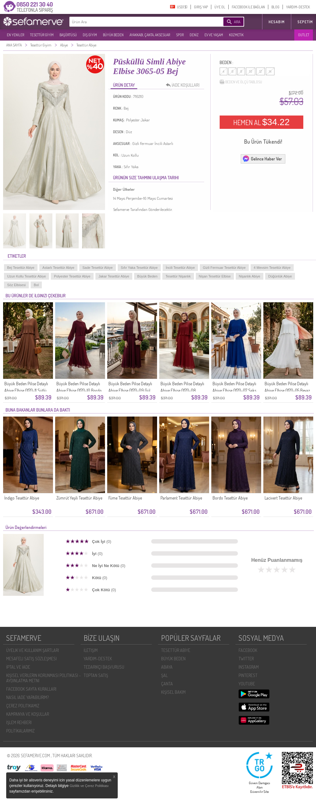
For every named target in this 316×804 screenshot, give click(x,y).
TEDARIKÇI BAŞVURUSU (104, 667)
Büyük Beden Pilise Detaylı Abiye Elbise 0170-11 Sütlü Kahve (26, 390)
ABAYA (167, 667)
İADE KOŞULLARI (184, 85)
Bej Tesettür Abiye (20, 267)
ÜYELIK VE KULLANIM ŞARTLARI (32, 650)
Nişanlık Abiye (249, 276)
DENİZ (194, 35)
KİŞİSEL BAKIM (173, 692)
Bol (36, 285)
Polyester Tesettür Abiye (72, 276)
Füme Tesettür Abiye (125, 497)
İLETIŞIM (91, 650)
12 (260, 71)
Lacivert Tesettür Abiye (283, 497)
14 (270, 71)
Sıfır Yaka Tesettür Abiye (139, 267)
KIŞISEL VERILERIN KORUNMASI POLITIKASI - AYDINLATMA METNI (43, 678)
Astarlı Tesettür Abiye (58, 267)
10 (250, 71)
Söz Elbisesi (16, 285)
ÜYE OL (219, 7)
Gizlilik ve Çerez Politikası (89, 786)
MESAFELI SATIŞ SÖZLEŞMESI (31, 658)
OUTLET (303, 35)
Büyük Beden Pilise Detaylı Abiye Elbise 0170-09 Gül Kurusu (130, 390)
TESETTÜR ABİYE (175, 650)
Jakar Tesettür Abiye (114, 276)
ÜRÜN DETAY (124, 85)
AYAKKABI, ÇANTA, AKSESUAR (149, 35)
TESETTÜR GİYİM (42, 35)
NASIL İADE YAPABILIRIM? (27, 697)
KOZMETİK (236, 35)
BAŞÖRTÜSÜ (68, 35)
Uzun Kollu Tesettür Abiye (26, 276)
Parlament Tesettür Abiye (181, 497)
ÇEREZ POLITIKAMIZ (22, 705)
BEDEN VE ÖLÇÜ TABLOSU (241, 82)
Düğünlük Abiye (280, 276)
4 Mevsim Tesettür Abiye (272, 267)
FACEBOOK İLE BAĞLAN (248, 7)
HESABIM (277, 22)
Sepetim (305, 22)
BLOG (275, 7)
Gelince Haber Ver (262, 158)
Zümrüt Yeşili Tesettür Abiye (79, 497)
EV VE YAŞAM (213, 35)
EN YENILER (15, 35)
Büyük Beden (147, 276)
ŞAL (164, 675)
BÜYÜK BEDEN (113, 35)
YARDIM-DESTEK (298, 7)
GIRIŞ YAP (201, 7)
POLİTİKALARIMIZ (20, 730)
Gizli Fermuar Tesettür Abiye (224, 267)
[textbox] (136, 22)
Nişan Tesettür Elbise (215, 276)
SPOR (180, 35)
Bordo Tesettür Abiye (230, 497)
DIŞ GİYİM (90, 35)
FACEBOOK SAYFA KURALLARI (31, 689)
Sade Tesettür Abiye (97, 267)
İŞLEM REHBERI (19, 722)
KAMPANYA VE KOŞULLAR (27, 714)
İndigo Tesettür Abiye (21, 497)
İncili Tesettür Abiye (180, 267)
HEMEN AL (261, 122)
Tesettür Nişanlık (178, 276)
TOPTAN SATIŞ (96, 675)
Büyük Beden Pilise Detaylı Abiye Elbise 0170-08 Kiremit (182, 390)
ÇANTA (167, 683)
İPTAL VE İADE (18, 667)
